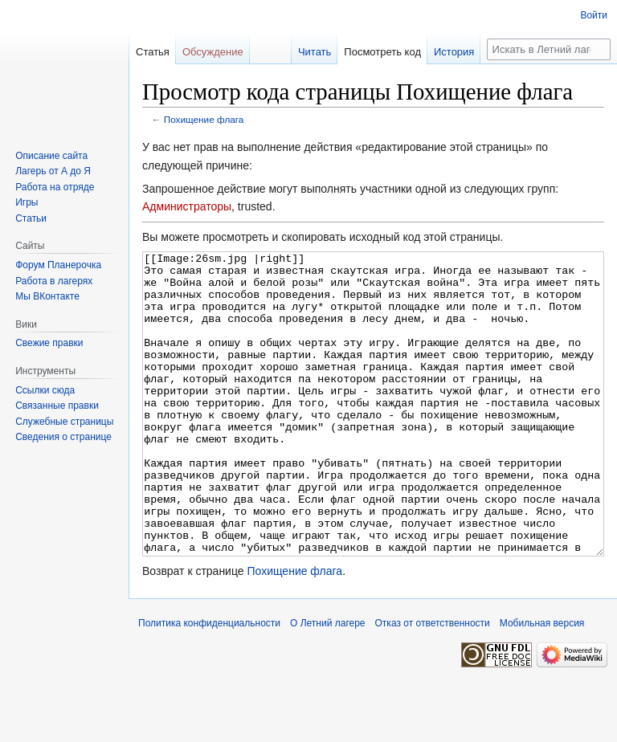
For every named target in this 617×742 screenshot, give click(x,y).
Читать (314, 52)
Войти (593, 15)
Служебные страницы (64, 421)
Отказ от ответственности (432, 683)
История (454, 52)
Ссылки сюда (45, 390)
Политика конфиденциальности (209, 683)
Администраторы (186, 206)
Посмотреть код (382, 52)
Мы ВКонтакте (47, 296)
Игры (26, 202)
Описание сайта (51, 155)
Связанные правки (57, 405)
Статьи (31, 218)
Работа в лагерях (53, 281)
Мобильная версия (542, 683)
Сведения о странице (63, 436)
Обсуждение (212, 52)
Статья (153, 52)
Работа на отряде (54, 187)
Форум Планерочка (58, 265)
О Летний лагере (328, 683)
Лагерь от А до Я (53, 171)
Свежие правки (49, 343)
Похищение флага (204, 119)
